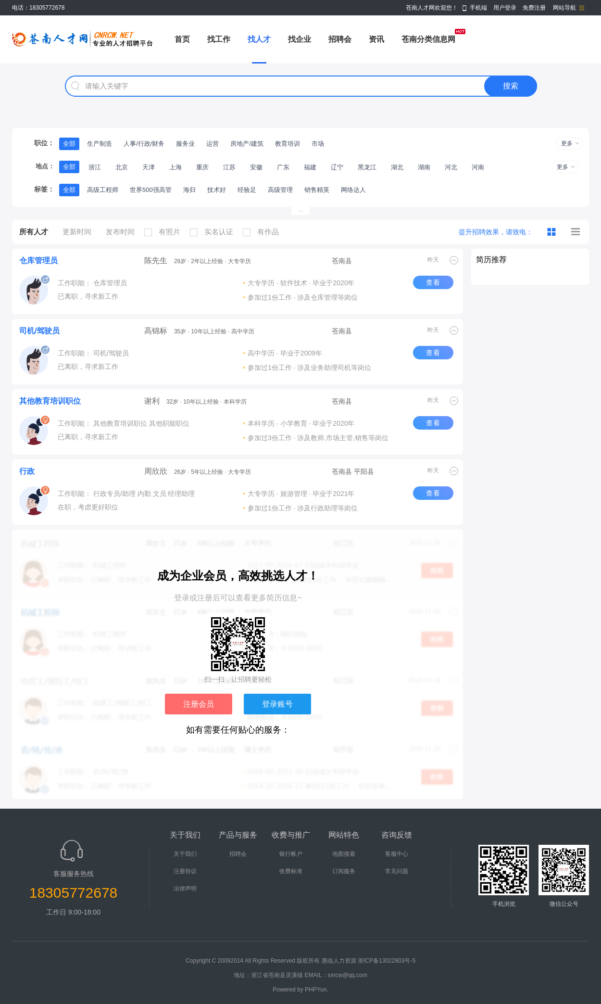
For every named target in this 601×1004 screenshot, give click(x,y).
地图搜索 (343, 854)
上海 (175, 167)
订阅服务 (343, 871)
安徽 (256, 167)
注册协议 (185, 871)
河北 (451, 167)
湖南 (424, 167)
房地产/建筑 (246, 143)
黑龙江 (367, 167)
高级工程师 (102, 189)
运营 (212, 143)
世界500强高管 (151, 189)
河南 (478, 167)
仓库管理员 (38, 260)
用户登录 (504, 7)
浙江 (94, 167)
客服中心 (396, 854)
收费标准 (290, 871)
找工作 (218, 39)
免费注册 (534, 7)
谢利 (152, 401)
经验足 (247, 189)
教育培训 (287, 143)
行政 (27, 471)
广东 (283, 167)
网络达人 (353, 189)
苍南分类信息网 (428, 39)
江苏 (229, 167)
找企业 (299, 39)
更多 (567, 143)
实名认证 (214, 232)
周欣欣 (155, 471)
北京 (121, 167)
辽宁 (337, 167)
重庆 (202, 167)
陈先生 (155, 260)
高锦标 (155, 331)
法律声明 (185, 888)
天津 (148, 167)
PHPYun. (316, 989)
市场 (318, 143)
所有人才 (33, 232)
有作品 (263, 232)
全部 (69, 143)
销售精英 (316, 189)
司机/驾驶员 (39, 331)
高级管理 (280, 189)
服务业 (185, 143)
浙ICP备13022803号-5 (386, 960)
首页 (182, 39)
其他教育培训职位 (50, 401)
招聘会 (339, 39)
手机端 (478, 7)
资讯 (376, 39)
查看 (433, 282)
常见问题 (396, 871)
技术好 (216, 189)
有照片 (164, 232)
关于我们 (185, 854)
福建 (310, 167)
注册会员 (198, 704)
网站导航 (564, 7)
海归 (189, 189)
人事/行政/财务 (144, 143)
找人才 (259, 39)
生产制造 (99, 143)
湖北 (397, 167)
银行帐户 (290, 854)
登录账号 (277, 704)
